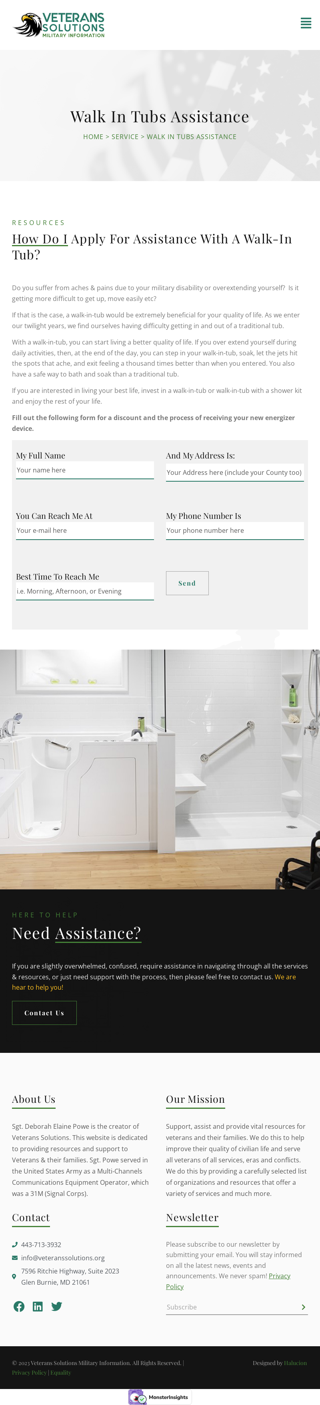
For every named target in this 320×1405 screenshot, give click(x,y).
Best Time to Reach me (57, 576)
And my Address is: (200, 455)
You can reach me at (54, 515)
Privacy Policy (29, 1372)
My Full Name (40, 455)
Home (93, 136)
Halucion (296, 1363)
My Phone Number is (203, 515)
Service (125, 136)
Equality (60, 1372)
